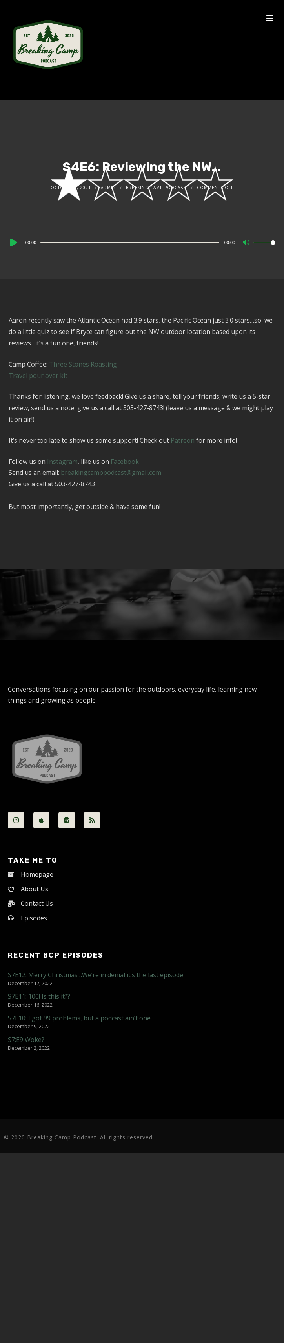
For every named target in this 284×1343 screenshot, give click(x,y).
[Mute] (247, 243)
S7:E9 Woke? (26, 1039)
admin (108, 187)
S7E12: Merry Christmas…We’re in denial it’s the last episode (95, 975)
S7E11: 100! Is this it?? (39, 996)
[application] (142, 242)
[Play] (13, 242)
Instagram (62, 461)
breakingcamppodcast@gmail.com (111, 472)
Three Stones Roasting (83, 364)
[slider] (129, 242)
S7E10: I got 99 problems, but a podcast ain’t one (79, 1018)
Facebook (125, 461)
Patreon (183, 440)
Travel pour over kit (38, 375)
